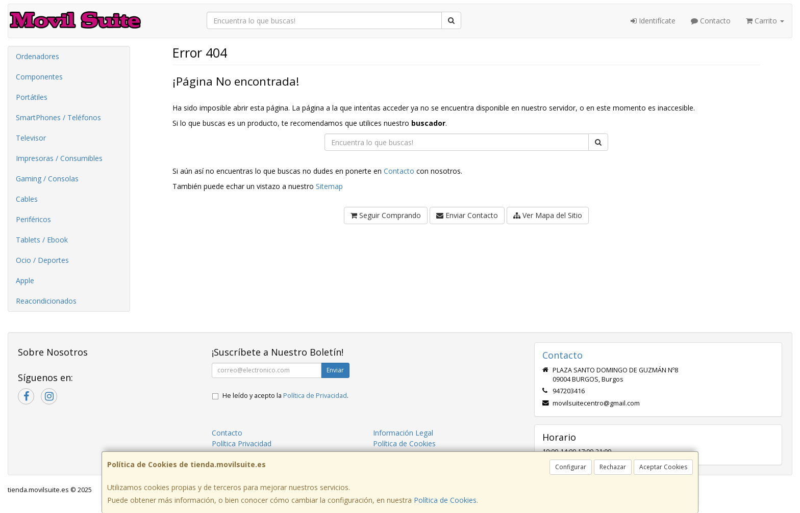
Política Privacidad (241, 443)
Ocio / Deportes (42, 260)
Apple (25, 280)
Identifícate (653, 20)
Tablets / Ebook (42, 240)
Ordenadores (37, 56)
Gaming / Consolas (47, 178)
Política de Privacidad (315, 395)
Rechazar (612, 467)
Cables (27, 199)
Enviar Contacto (467, 215)
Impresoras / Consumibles (59, 158)
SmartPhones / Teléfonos (58, 117)
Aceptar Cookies (663, 467)
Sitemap (329, 186)
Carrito (765, 20)
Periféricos (33, 219)
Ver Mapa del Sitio (547, 215)
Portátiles (31, 97)
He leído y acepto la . (285, 395)
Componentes (39, 77)
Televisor (31, 138)
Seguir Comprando (386, 215)
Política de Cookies (445, 500)
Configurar (570, 467)
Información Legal (403, 433)
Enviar (335, 370)
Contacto (711, 20)
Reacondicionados (46, 301)
